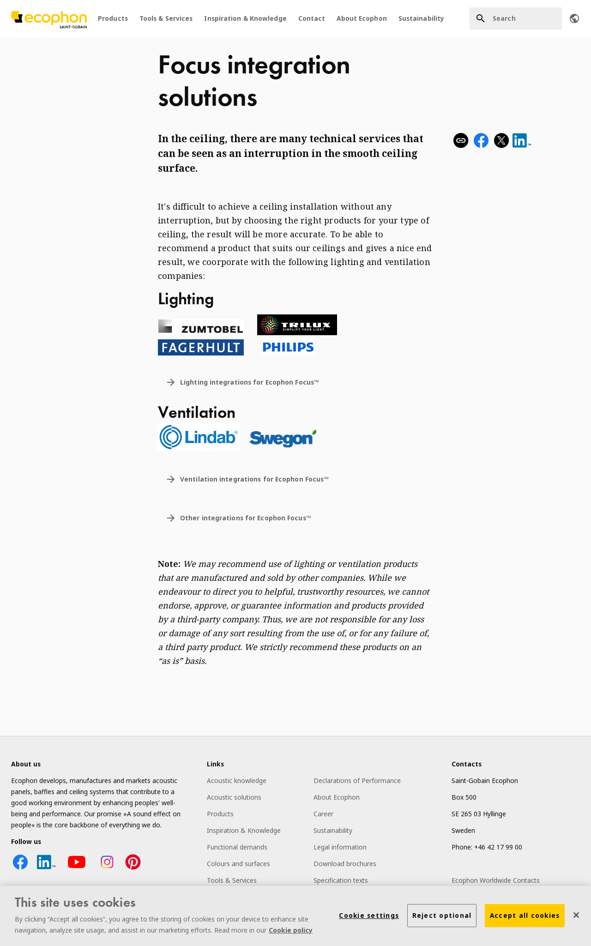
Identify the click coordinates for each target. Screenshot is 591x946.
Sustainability (421, 18)
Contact (312, 18)
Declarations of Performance (357, 780)
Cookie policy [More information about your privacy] (291, 931)
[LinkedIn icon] (46, 868)
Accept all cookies (525, 917)
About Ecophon (361, 18)
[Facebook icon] (20, 868)
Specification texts (341, 880)
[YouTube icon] (76, 868)
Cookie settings (369, 917)
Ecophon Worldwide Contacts (496, 880)
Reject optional (442, 917)
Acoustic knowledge (236, 780)
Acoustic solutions (234, 797)
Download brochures (345, 863)
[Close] (576, 916)
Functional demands (237, 847)
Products (113, 18)
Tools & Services (166, 18)
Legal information (340, 847)
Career (323, 813)
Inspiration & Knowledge (245, 18)
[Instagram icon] (107, 868)
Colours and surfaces (238, 863)
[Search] (516, 18)
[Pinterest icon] (133, 868)
